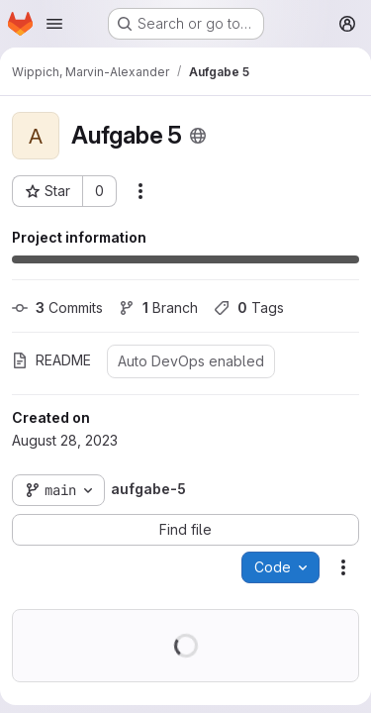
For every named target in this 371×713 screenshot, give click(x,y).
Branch (158, 307)
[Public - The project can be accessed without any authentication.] (198, 136)
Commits (57, 307)
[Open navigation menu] (54, 24)
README (51, 360)
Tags (249, 307)
